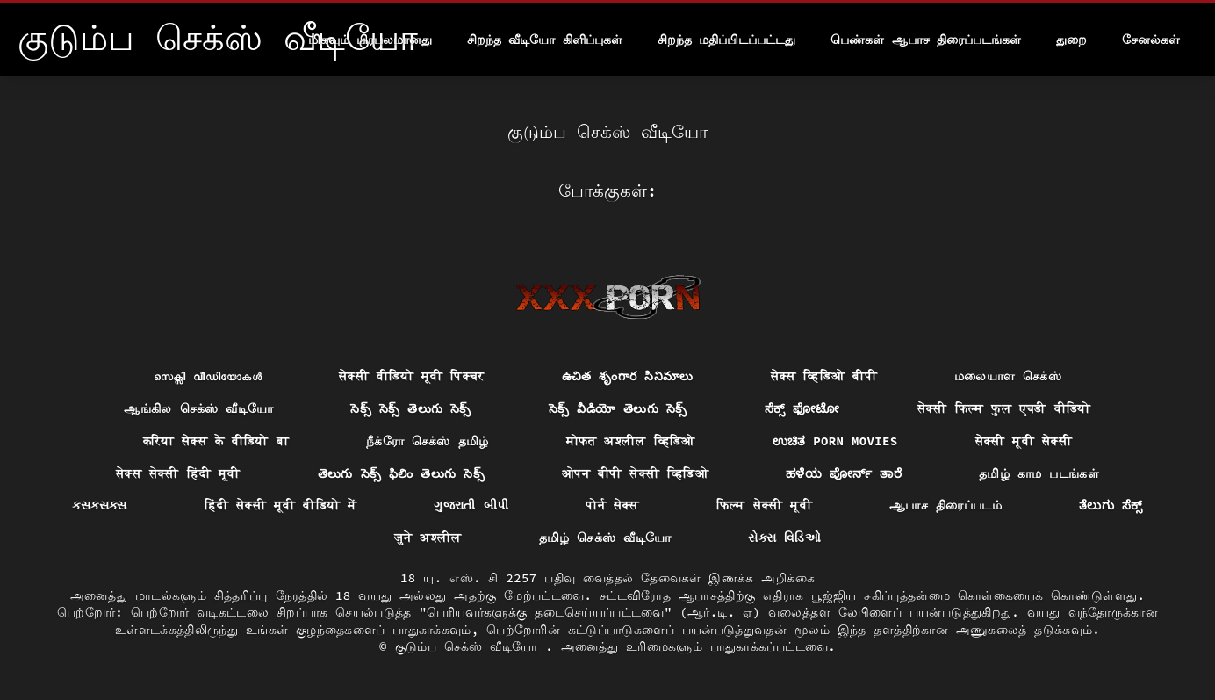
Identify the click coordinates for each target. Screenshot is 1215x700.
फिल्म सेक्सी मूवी (764, 505)
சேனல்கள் (1151, 39)
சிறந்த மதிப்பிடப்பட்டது (726, 39)
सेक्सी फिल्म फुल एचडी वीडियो (1004, 408)
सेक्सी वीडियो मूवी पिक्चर (411, 376)
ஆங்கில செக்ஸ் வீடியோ (198, 408)
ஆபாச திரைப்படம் (945, 505)
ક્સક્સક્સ (99, 505)
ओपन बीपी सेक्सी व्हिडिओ (635, 473)
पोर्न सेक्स (612, 505)
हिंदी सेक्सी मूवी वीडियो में (281, 505)
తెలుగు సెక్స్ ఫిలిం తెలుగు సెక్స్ (401, 473)
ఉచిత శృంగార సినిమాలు (628, 376)
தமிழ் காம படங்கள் (1039, 473)
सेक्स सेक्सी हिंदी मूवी (178, 473)
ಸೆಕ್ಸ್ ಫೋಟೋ (802, 408)
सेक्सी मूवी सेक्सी (1023, 441)
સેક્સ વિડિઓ (784, 537)
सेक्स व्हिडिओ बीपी (824, 376)
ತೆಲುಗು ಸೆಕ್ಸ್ (1111, 505)
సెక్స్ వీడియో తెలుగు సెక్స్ (618, 408)
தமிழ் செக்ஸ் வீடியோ (605, 537)
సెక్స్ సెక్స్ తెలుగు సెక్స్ (410, 408)
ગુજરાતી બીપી (471, 505)
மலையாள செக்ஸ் (1007, 376)
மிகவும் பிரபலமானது (370, 39)
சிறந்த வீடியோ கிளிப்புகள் (544, 39)
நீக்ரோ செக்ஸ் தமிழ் (427, 441)
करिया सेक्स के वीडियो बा (216, 441)
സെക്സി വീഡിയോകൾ (208, 376)
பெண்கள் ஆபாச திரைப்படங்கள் (925, 39)
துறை (1071, 39)
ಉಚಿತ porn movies (835, 441)
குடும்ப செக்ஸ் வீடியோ (470, 646)
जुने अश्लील (428, 537)
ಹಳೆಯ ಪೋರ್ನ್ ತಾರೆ (844, 473)
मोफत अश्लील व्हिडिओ (630, 441)
